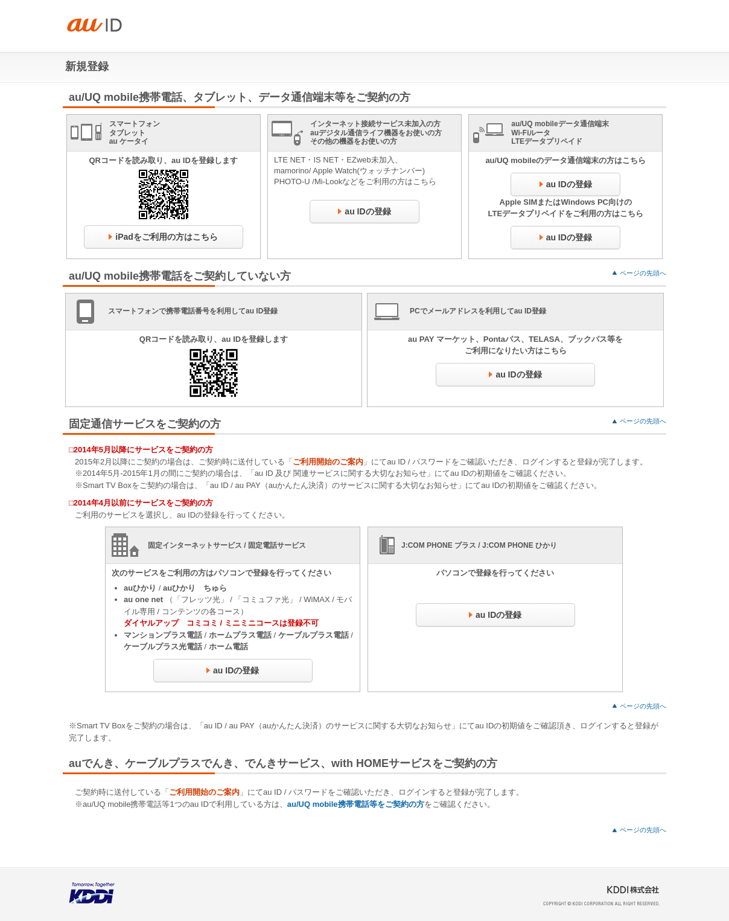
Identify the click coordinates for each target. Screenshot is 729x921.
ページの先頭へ (643, 273)
